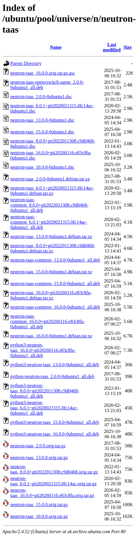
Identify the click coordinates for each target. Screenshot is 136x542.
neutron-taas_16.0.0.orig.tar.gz (39, 516)
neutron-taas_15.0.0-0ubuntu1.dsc (42, 131)
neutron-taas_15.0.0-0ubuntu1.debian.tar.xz (51, 271)
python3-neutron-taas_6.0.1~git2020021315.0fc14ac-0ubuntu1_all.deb (44, 408)
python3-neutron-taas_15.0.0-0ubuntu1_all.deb (54, 422)
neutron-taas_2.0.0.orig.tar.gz (38, 445)
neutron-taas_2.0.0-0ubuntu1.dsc (41, 96)
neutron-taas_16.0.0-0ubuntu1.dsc (42, 167)
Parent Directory (25, 63)
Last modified (111, 47)
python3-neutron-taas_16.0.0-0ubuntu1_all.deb (54, 433)
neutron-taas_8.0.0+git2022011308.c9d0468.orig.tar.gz (54, 469)
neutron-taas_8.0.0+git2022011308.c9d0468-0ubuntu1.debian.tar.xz (52, 248)
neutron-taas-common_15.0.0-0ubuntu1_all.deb (55, 283)
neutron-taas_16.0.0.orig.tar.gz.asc (42, 73)
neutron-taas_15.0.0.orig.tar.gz (39, 504)
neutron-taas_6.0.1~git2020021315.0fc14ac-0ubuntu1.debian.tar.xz (52, 190)
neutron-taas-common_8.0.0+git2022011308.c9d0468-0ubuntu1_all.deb (49, 205)
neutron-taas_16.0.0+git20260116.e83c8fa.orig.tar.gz (52, 493)
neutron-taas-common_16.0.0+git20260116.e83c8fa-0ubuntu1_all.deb (47, 321)
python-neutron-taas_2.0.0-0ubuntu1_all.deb (52, 376)
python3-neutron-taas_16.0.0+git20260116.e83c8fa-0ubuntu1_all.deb (42, 350)
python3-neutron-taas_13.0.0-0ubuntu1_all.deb (54, 364)
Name (56, 47)
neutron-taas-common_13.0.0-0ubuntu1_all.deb (55, 259)
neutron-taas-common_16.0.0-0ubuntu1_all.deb (55, 307)
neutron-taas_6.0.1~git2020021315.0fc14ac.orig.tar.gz (53, 481)
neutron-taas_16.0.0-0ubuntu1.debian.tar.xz (51, 335)
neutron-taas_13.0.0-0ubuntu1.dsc (42, 120)
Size (127, 47)
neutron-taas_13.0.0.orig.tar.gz (39, 457)
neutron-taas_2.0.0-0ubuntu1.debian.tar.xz (50, 178)
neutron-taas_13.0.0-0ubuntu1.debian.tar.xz (51, 236)
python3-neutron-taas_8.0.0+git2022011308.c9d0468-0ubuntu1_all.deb (44, 391)
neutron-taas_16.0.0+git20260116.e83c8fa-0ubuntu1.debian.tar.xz (50, 295)
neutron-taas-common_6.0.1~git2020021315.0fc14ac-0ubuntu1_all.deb (48, 222)
